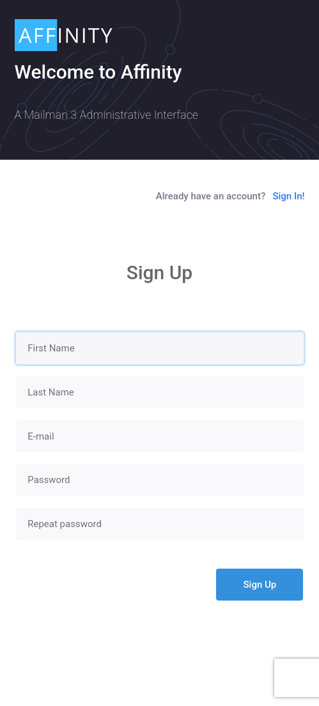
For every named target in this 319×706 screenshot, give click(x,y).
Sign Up (260, 584)
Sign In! (288, 196)
